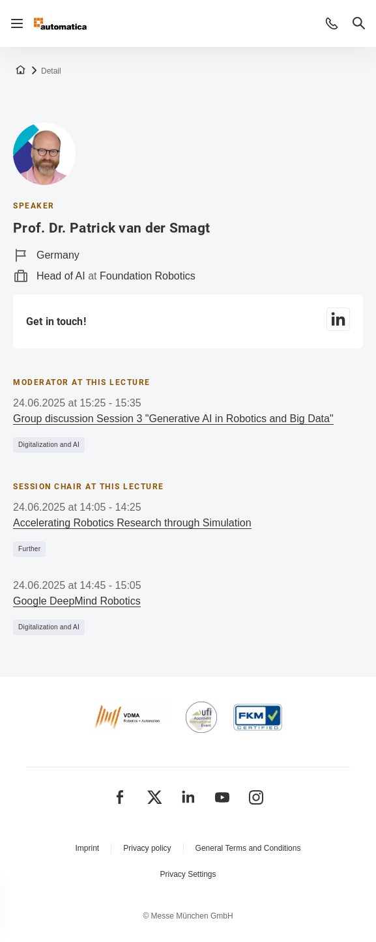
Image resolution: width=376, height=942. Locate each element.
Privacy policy (147, 848)
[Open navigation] (17, 23)
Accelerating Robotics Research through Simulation (132, 522)
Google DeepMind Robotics (77, 601)
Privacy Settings (188, 874)
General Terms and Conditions (248, 848)
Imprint (88, 848)
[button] (331, 23)
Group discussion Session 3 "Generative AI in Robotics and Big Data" (173, 418)
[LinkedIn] (338, 321)
